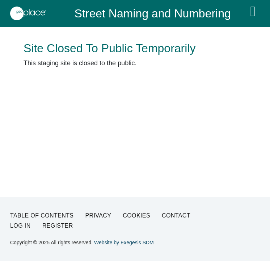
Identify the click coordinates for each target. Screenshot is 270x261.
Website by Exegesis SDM (124, 242)
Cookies (136, 215)
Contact (176, 215)
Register (57, 226)
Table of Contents (41, 215)
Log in (20, 226)
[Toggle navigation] (253, 11)
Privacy (98, 215)
